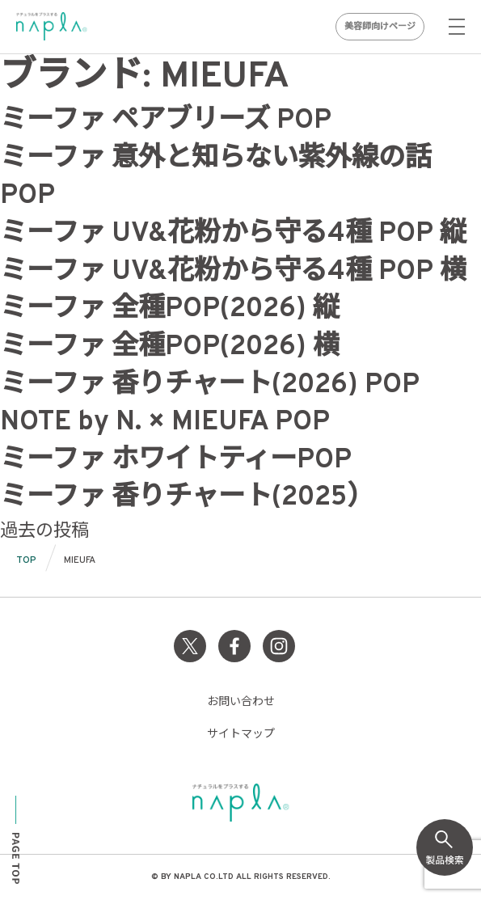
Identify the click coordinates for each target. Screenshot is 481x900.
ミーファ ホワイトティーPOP (176, 461)
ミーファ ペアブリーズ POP (165, 121)
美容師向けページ (380, 26)
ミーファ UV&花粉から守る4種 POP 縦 (233, 234)
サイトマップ (241, 735)
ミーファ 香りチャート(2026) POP (210, 386)
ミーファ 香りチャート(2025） (186, 498)
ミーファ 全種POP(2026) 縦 (170, 310)
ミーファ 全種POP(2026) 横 (170, 348)
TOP (26, 560)
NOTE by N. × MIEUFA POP (165, 423)
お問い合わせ (241, 702)
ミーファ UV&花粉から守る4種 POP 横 (233, 272)
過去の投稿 (44, 531)
